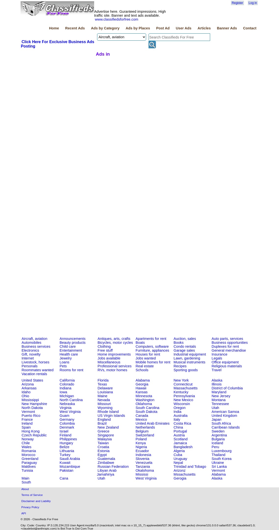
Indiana (65, 388)
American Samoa (225, 412)
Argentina (219, 435)
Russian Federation (113, 466)
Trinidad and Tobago (190, 466)
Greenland (30, 459)
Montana (219, 400)
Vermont (28, 412)
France (27, 419)
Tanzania (143, 466)
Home (54, 28)
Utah (215, 408)
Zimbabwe (106, 463)
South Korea (221, 459)
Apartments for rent (151, 339)
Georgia (142, 384)
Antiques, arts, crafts (114, 339)
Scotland (181, 439)
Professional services (114, 366)
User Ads (183, 28)
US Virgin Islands (111, 416)
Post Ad (163, 28)
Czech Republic (34, 435)
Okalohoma (145, 470)
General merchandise (229, 350)
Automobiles (31, 343)
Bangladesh (183, 447)
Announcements (73, 339)
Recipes (180, 366)
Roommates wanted (37, 370)
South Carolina (147, 408)
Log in (253, 3)
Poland (141, 439)
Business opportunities (230, 343)
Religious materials (227, 366)
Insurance (219, 354)
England (104, 419)
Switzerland (145, 435)
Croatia (103, 447)
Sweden (218, 431)
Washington (145, 400)
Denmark (67, 427)
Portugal (180, 431)
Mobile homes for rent (153, 362)
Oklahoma (144, 404)
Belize (64, 447)
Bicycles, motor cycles (115, 343)
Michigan (67, 396)
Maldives (29, 466)
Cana (64, 478)
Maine (102, 396)
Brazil (102, 423)
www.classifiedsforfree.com (116, 19)
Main (25, 478)
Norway (28, 439)
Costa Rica (182, 423)
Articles (204, 28)
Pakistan (66, 470)
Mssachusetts (185, 474)
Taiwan (103, 443)
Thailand (218, 455)
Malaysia (105, 439)
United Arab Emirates (152, 423)
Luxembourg (221, 451)
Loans (64, 362)
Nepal (178, 463)
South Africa (221, 423)
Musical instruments (189, 362)
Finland (65, 435)
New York (181, 380)
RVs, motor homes (112, 370)
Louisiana (105, 392)
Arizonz (180, 470)
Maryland (219, 392)
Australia (181, 416)
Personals (30, 366)
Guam (64, 416)
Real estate (145, 366)
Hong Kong (30, 431)
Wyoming (105, 408)
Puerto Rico (31, 416)
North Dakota (32, 408)
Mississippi (30, 400)
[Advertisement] (57, 85)
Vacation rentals (34, 374)
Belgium (142, 431)
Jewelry (66, 358)
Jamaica (180, 443)
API (23, 513)
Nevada (104, 400)
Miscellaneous (109, 362)
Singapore (106, 435)
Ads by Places (138, 28)
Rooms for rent (71, 370)
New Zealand (108, 427)
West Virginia (70, 412)
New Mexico (183, 400)
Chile (26, 443)
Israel (64, 431)
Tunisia (27, 470)
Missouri (104, 404)
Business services (36, 346)
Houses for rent (148, 354)
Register (237, 3)
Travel (216, 370)
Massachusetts (186, 388)
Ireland (27, 423)
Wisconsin (182, 404)
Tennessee (220, 404)
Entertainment (71, 350)
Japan (216, 419)
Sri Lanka (219, 466)
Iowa (63, 392)
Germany (67, 419)
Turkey (65, 455)
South (26, 482)
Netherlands (145, 427)
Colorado (67, 384)
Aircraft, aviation (34, 339)
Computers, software (152, 346)
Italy (177, 419)
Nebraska (67, 404)
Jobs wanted (146, 358)
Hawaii (141, 388)
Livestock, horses (35, 362)
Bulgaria (218, 439)
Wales (26, 447)
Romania (29, 451)
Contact (249, 28)
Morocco (28, 455)
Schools (142, 370)
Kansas (142, 392)
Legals (217, 358)
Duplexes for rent (225, 346)
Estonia (104, 451)
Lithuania (67, 451)
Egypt (102, 455)
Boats (140, 343)
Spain (26, 427)
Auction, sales (185, 339)
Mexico (141, 419)
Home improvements (114, 354)
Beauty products (73, 343)
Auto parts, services (227, 339)
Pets (63, 366)
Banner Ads (227, 28)
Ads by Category (105, 28)
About (25, 489)
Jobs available (109, 358)
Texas (102, 384)
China (178, 427)
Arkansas (29, 388)
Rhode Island (108, 412)
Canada (142, 416)
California (67, 380)
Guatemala (106, 459)
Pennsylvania (184, 396)
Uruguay (180, 459)
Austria (179, 435)
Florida (103, 380)
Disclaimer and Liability (36, 501)
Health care (69, 354)
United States (32, 380)
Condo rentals (185, 346)
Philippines (68, 439)
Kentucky (181, 392)
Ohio (25, 396)
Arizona (28, 384)
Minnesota (144, 396)
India (177, 412)
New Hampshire (34, 404)
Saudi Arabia (70, 459)
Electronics (30, 350)
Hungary (66, 443)
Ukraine (218, 463)
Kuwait (65, 463)
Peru (215, 447)
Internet (28, 358)
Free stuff (105, 350)
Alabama (143, 380)
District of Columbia (227, 388)
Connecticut (183, 384)
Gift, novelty (31, 354)
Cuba (178, 455)
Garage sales (184, 350)
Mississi (142, 474)
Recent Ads (75, 28)
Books (179, 343)
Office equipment (225, 362)
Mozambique (70, 466)
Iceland (217, 443)
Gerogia (180, 478)
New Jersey (221, 396)
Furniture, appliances (152, 350)
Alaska (217, 380)
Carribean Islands (226, 427)
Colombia (67, 423)
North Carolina (71, 400)
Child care (68, 346)
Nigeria (141, 447)
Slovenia (142, 459)
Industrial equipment (190, 354)
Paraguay (29, 463)
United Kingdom (224, 416)
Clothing (104, 346)
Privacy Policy (30, 507)
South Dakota (146, 412)
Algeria (179, 451)
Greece (103, 431)
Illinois (217, 384)
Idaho (26, 392)
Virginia (66, 408)
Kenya (141, 443)
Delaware (105, 388)
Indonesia (143, 455)
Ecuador (142, 451)
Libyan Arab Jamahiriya (106, 472)
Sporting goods (186, 370)
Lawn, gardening (187, 358)
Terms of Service (32, 494)
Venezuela (144, 463)
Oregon (180, 408)
